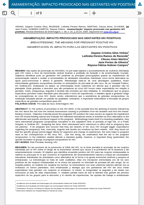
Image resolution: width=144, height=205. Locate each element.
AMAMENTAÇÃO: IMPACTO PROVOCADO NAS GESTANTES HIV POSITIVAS (73, 4)
